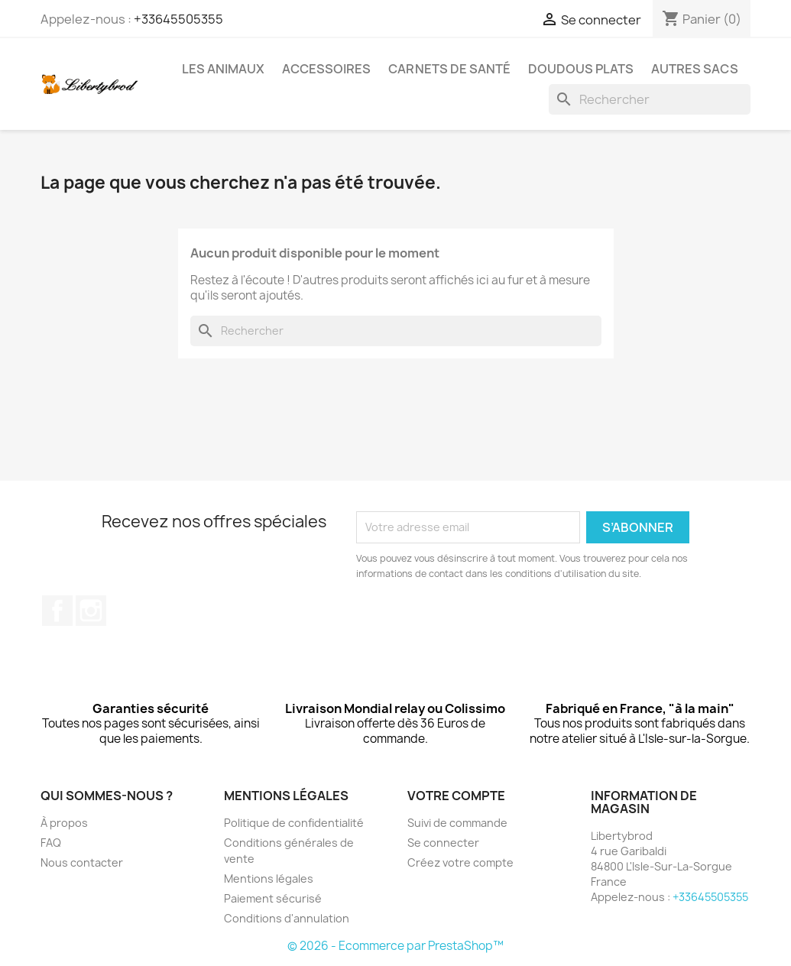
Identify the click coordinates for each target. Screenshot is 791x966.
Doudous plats (581, 68)
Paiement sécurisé (273, 898)
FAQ (51, 842)
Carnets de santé (449, 68)
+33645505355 (178, 19)
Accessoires (326, 68)
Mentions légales (268, 878)
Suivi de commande (457, 822)
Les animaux (223, 68)
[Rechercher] (649, 99)
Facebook (57, 610)
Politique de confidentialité (294, 822)
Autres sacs (694, 68)
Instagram (91, 610)
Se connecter (443, 842)
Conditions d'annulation (286, 918)
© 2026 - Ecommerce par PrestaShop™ (395, 946)
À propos (64, 822)
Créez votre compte (460, 862)
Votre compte (456, 795)
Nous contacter (82, 862)
